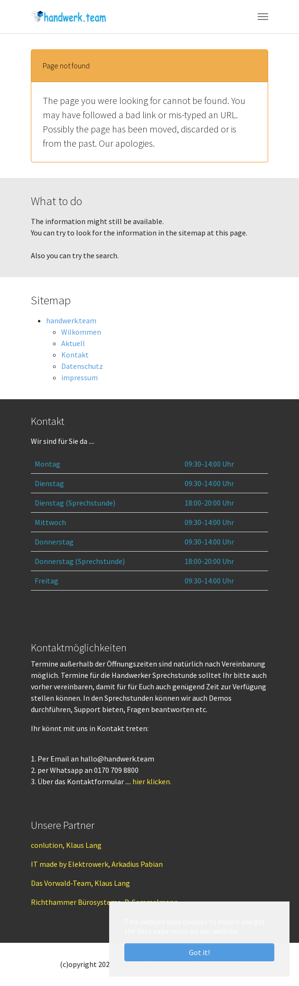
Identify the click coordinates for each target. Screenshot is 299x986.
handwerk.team (71, 320)
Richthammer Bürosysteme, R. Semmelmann (104, 902)
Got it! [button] (199, 952)
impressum (79, 377)
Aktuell (73, 343)
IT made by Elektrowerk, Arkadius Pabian (97, 864)
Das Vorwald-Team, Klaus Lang (80, 883)
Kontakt (75, 354)
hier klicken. (151, 781)
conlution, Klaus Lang (66, 845)
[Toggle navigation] (263, 17)
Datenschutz (82, 366)
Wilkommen (81, 332)
